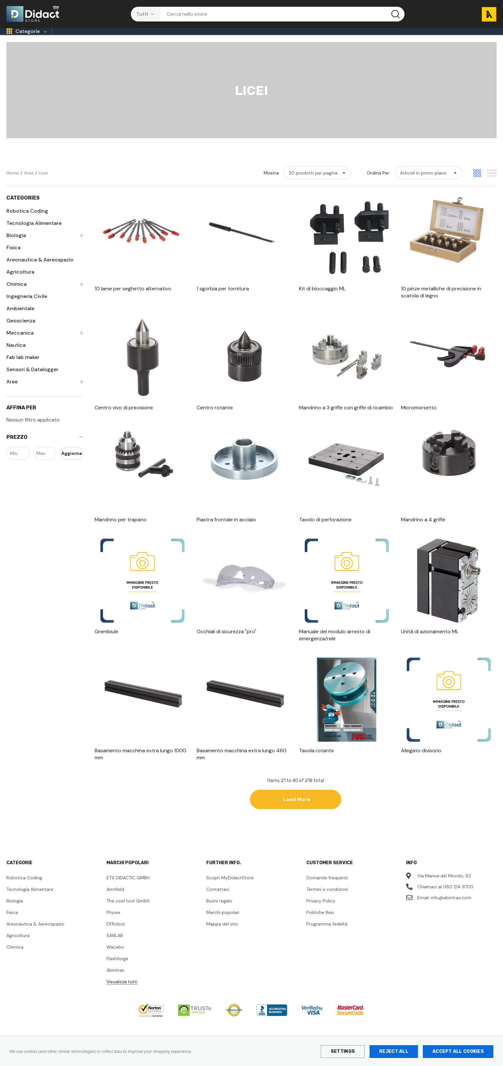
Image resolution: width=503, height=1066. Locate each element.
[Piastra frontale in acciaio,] (244, 529)
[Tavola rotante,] (347, 760)
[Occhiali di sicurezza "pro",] (244, 641)
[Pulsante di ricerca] (395, 14)
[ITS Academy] (287, 38)
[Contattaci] (361, 38)
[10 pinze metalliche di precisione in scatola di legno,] (449, 302)
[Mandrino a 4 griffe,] (449, 529)
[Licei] (193, 38)
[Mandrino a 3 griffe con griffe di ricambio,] (347, 417)
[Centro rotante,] (244, 417)
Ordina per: (378, 182)
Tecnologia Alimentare (29, 899)
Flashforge (117, 968)
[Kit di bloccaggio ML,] (347, 298)
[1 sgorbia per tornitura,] (244, 298)
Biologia (14, 910)
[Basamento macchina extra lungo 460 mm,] (244, 764)
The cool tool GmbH (128, 910)
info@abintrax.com (451, 907)
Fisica (12, 922)
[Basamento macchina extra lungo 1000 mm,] (142, 764)
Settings (343, 1051)
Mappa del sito (222, 933)
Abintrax (115, 980)
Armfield (115, 899)
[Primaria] (97, 38)
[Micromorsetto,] (449, 417)
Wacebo (115, 956)
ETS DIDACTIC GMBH (128, 887)
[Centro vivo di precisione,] (142, 417)
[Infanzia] (68, 38)
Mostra (271, 182)
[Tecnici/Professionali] (234, 38)
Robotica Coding (24, 887)
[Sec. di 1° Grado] (137, 38)
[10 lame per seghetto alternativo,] (142, 298)
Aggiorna (71, 463)
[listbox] (428, 182)
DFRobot (116, 933)
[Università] (325, 38)
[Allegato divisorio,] (449, 760)
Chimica (14, 956)
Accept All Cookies (458, 1051)
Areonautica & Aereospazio (35, 933)
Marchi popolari (222, 922)
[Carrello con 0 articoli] (487, 13)
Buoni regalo (219, 910)
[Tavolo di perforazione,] (347, 529)
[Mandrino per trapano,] (142, 529)
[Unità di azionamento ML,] (449, 641)
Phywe (113, 922)
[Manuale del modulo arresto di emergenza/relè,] (347, 645)
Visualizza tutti (122, 991)
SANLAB (115, 945)
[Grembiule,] (142, 641)
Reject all (393, 1051)
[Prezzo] (44, 447)
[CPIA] (171, 38)
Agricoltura (18, 945)
